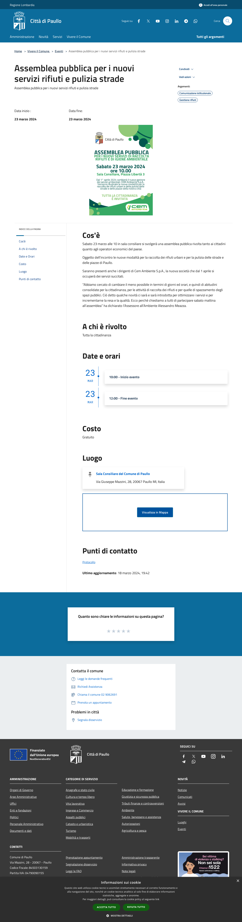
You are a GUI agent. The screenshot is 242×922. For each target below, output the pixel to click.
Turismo (71, 830)
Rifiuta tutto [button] (136, 907)
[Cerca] (227, 20)
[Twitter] (146, 20)
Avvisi (181, 803)
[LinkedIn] (175, 20)
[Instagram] (165, 20)
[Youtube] (156, 20)
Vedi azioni (187, 77)
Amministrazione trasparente (141, 857)
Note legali (129, 871)
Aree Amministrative (23, 796)
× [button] (237, 881)
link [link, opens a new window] (157, 899)
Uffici (13, 803)
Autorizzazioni (131, 823)
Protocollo (88, 562)
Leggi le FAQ (74, 871)
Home (18, 51)
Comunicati (185, 796)
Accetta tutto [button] (106, 907)
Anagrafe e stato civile (80, 790)
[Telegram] (184, 20)
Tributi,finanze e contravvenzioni (143, 803)
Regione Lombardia (22, 5)
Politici (14, 817)
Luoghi (182, 822)
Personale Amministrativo (26, 824)
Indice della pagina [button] (30, 229)
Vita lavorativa (75, 803)
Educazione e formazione (138, 790)
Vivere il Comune (38, 51)
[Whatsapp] (194, 20)
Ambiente (128, 810)
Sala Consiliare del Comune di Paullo (123, 473)
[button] (121, 915)
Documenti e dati (21, 830)
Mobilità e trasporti (78, 837)
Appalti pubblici (75, 817)
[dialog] (121, 899)
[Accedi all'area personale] (213, 5)
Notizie (182, 790)
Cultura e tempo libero (80, 796)
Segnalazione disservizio (81, 864)
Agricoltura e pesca (134, 830)
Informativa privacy (134, 864)
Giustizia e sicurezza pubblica (140, 796)
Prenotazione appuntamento (84, 857)
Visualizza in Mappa (155, 512)
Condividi (187, 69)
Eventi (59, 51)
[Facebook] (137, 20)
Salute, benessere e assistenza (141, 817)
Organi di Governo (21, 790)
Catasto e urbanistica (79, 824)
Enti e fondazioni (20, 810)
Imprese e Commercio (79, 810)
